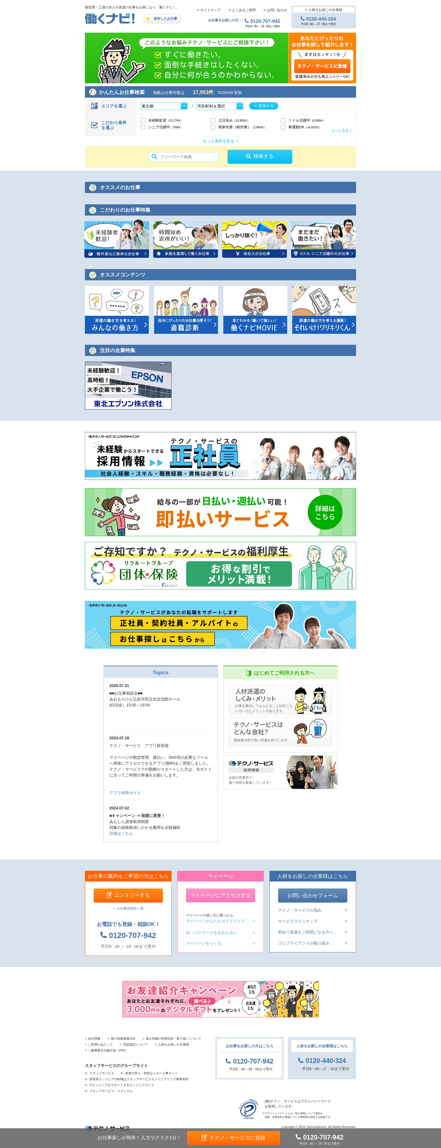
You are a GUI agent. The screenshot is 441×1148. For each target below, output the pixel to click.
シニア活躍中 (165, 127)
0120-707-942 (265, 21)
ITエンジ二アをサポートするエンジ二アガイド (121, 1085)
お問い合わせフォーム (312, 895)
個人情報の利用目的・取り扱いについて (173, 1038)
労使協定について (135, 1044)
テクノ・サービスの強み (299, 910)
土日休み (234, 120)
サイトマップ (210, 10)
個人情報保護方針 (123, 1038)
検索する (263, 156)
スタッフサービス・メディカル (111, 1091)
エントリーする (132, 895)
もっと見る (340, 131)
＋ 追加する (263, 106)
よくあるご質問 (244, 10)
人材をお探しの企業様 (325, 10)
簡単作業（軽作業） (242, 127)
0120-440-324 (321, 18)
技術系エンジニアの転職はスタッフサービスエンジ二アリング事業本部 (138, 1079)
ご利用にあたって (100, 1044)
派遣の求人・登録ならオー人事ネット (151, 1073)
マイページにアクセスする (220, 895)
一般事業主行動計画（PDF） (108, 1050)
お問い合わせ (277, 10)
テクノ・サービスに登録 (237, 1138)
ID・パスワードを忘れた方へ (211, 932)
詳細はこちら (121, 833)
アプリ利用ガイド (125, 793)
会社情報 (94, 1038)
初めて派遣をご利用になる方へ (305, 932)
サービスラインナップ (298, 921)
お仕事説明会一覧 (130, 908)
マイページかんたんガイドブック (215, 918)
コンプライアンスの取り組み (303, 943)
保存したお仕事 (165, 19)
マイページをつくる (203, 943)
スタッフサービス (101, 1073)
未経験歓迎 (166, 120)
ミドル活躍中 (307, 120)
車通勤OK (304, 127)
